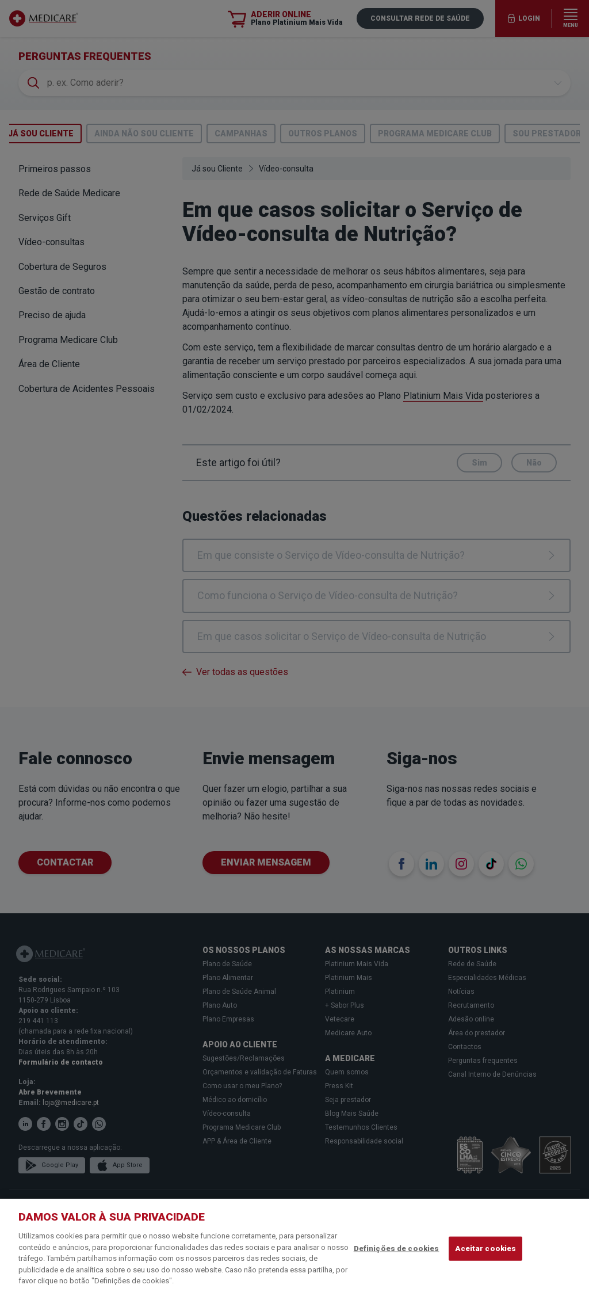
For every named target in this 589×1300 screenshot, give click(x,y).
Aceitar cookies (485, 1248)
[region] (294, 1249)
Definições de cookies (396, 1248)
